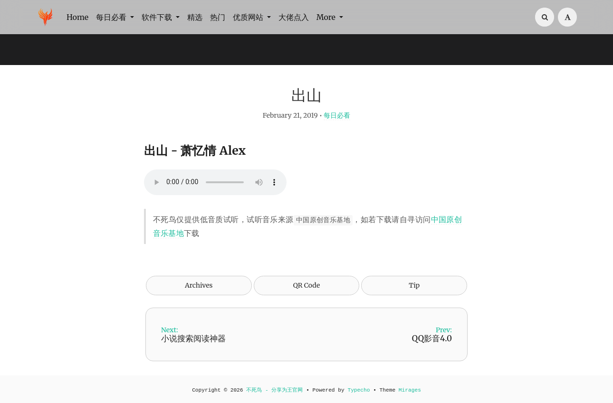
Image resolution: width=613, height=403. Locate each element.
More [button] (326, 17)
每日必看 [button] (112, 17)
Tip (414, 285)
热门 (217, 17)
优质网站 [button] (249, 17)
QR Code (306, 285)
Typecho (358, 390)
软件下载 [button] (158, 17)
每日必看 (337, 115)
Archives (199, 285)
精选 (194, 17)
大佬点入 (293, 17)
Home (77, 17)
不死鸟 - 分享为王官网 (274, 390)
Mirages (410, 390)
